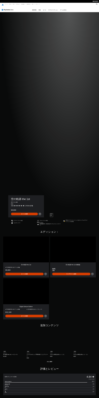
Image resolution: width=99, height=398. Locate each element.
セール (44, 8)
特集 (40, 8)
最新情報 (28, 4)
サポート (37, 4)
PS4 (13, 4)
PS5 (10, 4)
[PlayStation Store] (8, 8)
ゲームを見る (63, 8)
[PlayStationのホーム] (2, 4)
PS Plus (17, 4)
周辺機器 (22, 4)
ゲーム (6, 4)
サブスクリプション (53, 8)
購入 (33, 4)
